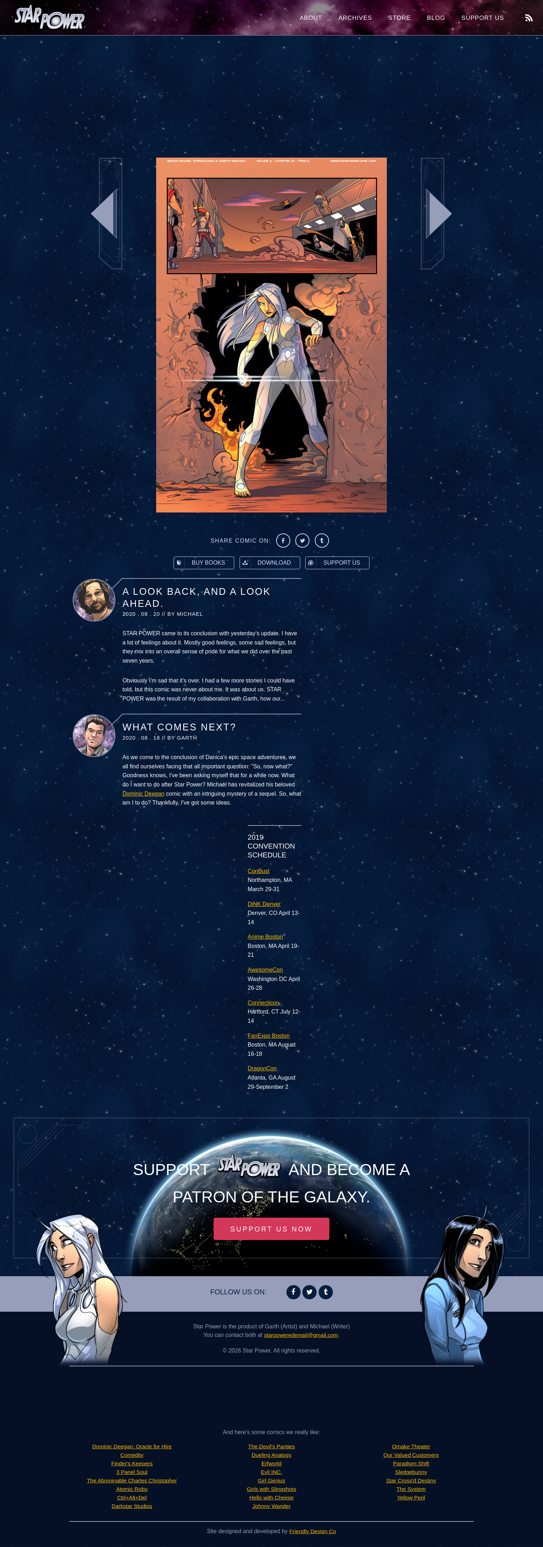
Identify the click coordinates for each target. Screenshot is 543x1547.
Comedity (132, 1455)
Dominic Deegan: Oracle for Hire (132, 1447)
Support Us (482, 18)
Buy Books (199, 563)
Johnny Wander (271, 1506)
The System (411, 1489)
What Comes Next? (179, 727)
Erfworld (271, 1464)
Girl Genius (271, 1481)
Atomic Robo (132, 1489)
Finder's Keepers (131, 1464)
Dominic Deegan (143, 794)
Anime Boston (265, 937)
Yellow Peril (411, 1498)
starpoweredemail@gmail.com (301, 1335)
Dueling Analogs (271, 1455)
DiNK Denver (264, 904)
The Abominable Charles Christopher (131, 1481)
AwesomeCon (265, 970)
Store (399, 18)
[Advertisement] (271, 92)
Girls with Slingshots (271, 1489)
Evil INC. (271, 1472)
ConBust (258, 871)
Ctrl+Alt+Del (132, 1498)
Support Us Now (271, 1229)
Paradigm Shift (411, 1464)
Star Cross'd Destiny (411, 1481)
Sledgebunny (411, 1472)
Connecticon (263, 1003)
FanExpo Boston (269, 1036)
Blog (436, 18)
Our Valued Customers (411, 1455)
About (311, 18)
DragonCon (262, 1068)
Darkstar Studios (132, 1506)
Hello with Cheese (272, 1498)
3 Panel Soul (132, 1472)
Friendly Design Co (313, 1532)
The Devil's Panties (271, 1447)
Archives (355, 18)
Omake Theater (411, 1447)
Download (265, 563)
